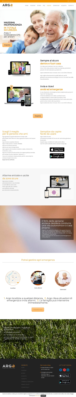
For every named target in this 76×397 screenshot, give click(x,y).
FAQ (44, 5)
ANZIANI (49, 5)
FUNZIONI (32, 5)
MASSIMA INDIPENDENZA (13, 23)
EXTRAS (39, 5)
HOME (26, 5)
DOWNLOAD (56, 5)
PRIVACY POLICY (25, 384)
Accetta (43, 395)
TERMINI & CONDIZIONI (27, 381)
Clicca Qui (37, 395)
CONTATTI (71, 5)
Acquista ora (37, 309)
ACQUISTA (63, 5)
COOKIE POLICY (25, 387)
